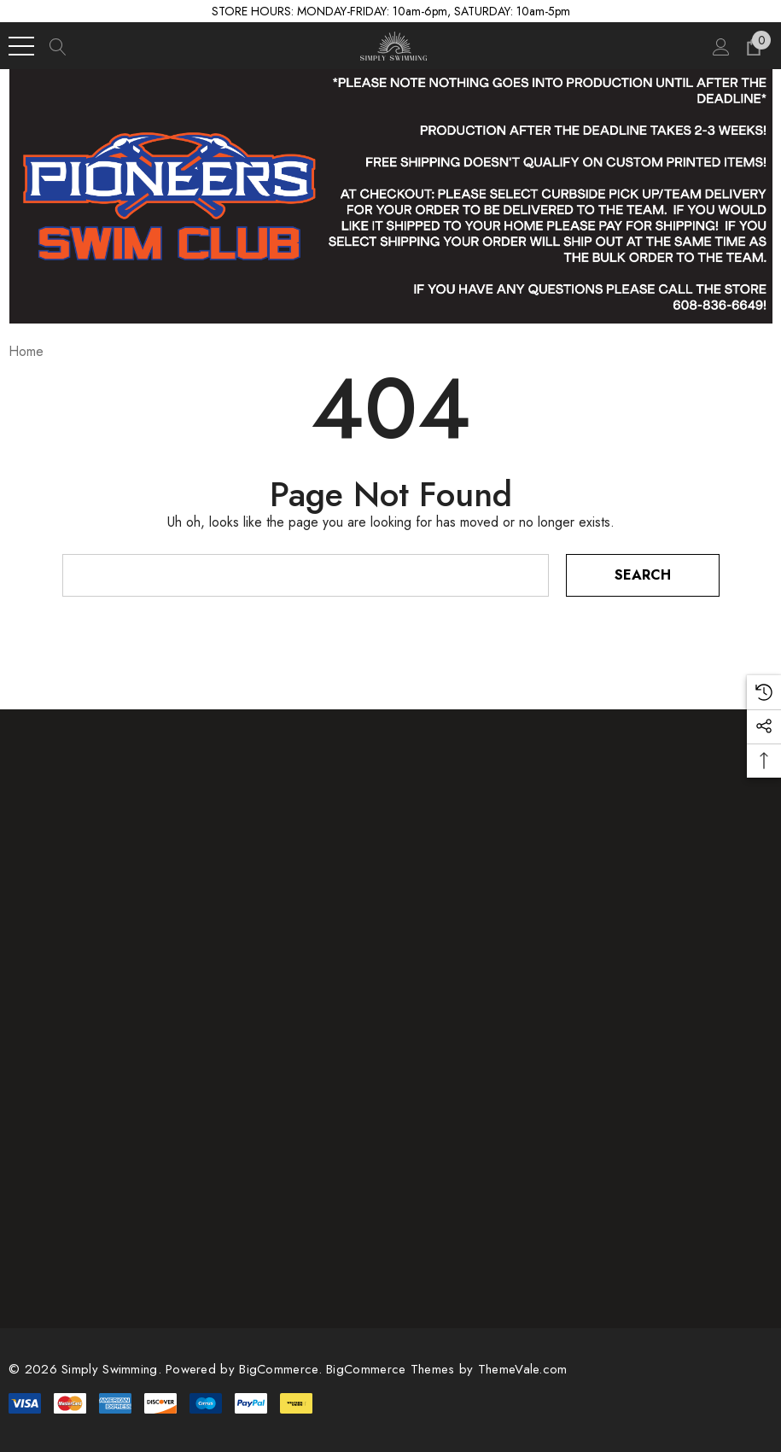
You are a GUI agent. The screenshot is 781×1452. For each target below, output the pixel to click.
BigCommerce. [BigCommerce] (282, 1369)
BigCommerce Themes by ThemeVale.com (447, 1369)
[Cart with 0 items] (752, 46)
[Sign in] (720, 46)
